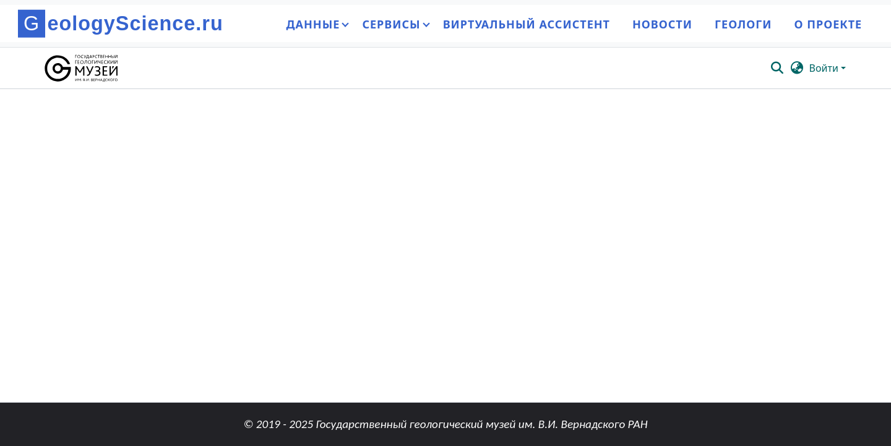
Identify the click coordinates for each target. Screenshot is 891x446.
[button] (82, 68)
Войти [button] (825, 68)
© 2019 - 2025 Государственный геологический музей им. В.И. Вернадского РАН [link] (445, 424)
